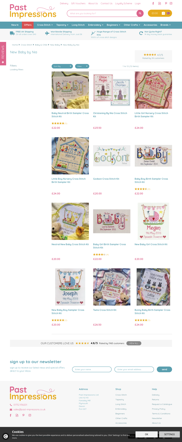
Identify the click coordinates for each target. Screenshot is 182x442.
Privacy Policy (158, 409)
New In (14, 24)
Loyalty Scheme (123, 3)
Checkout (154, 13)
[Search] (101, 13)
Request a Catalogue (162, 404)
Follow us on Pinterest (166, 3)
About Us (156, 423)
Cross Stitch (121, 395)
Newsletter (157, 418)
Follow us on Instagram (171, 3)
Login (138, 3)
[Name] (92, 369)
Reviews (3, 54)
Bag (163, 13)
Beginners (120, 413)
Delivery (155, 395)
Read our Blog (159, 3)
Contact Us (106, 3)
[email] (134, 369)
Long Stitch (120, 404)
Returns (155, 399)
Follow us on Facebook (153, 3)
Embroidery (120, 409)
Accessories (121, 423)
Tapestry (119, 399)
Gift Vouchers (78, 3)
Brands (164, 24)
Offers (27, 24)
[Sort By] (62, 66)
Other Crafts (121, 418)
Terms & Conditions (161, 413)
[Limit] (82, 66)
